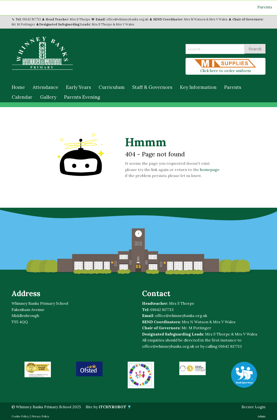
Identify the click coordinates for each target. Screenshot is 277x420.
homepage (209, 169)
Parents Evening (82, 97)
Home (18, 87)
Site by (109, 406)
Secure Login (253, 406)
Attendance (45, 87)
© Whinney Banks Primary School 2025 (47, 406)
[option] (37, 369)
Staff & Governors (152, 87)
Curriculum (112, 87)
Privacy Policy (40, 416)
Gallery (48, 97)
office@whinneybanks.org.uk (127, 19)
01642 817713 (31, 19)
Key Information (198, 87)
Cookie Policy (20, 416)
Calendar (22, 97)
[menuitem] (18, 87)
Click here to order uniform (225, 66)
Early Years (78, 87)
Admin (261, 416)
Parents (232, 87)
